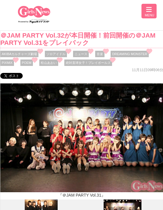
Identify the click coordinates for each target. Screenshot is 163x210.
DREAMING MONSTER (129, 54)
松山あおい (49, 62)
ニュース (81, 54)
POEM (26, 62)
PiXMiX (7, 62)
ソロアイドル (55, 54)
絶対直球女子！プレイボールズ (88, 62)
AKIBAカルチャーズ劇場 (19, 54)
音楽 (100, 54)
